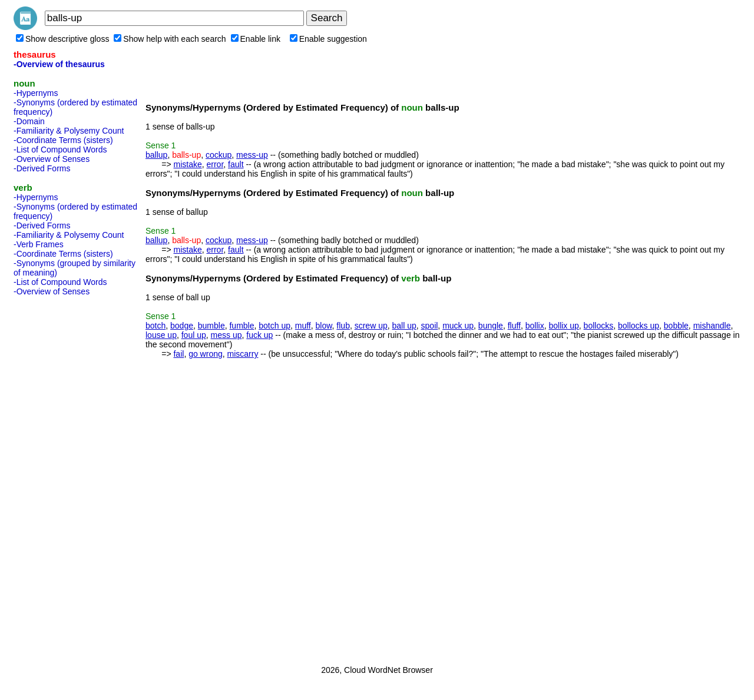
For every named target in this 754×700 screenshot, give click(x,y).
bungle (490, 325)
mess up (226, 335)
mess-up (252, 155)
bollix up (563, 325)
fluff (514, 325)
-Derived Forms (42, 168)
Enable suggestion (328, 39)
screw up (371, 325)
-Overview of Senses (52, 159)
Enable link (256, 39)
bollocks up (638, 325)
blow (324, 325)
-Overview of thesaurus (59, 64)
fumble (241, 325)
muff (303, 325)
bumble (211, 325)
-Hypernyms (36, 93)
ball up (404, 325)
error (214, 164)
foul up (193, 335)
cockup (219, 155)
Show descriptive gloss (62, 39)
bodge (181, 325)
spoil (429, 325)
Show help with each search (170, 39)
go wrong (205, 354)
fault (235, 164)
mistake (187, 164)
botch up (274, 325)
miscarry (243, 354)
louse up (161, 335)
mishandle (712, 325)
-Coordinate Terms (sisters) (63, 140)
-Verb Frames (39, 244)
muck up (458, 325)
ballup (156, 155)
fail (178, 354)
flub (343, 325)
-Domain (29, 121)
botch (155, 325)
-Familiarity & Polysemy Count (69, 130)
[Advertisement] (61, 476)
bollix (534, 325)
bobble (676, 325)
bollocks (599, 325)
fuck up (259, 335)
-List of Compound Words (60, 149)
